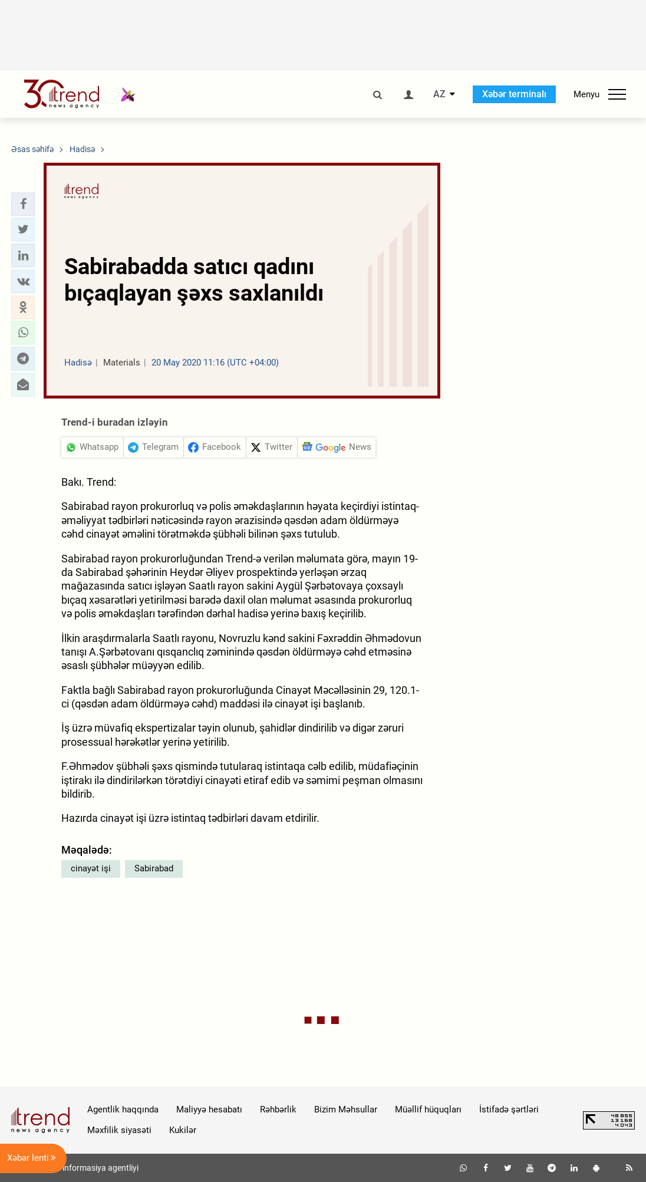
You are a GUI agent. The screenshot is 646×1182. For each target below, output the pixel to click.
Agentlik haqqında (123, 1109)
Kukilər (182, 1130)
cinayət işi (91, 868)
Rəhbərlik (278, 1109)
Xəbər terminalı (514, 94)
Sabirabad (153, 868)
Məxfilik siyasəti (119, 1130)
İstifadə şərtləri (509, 1109)
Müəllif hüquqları (428, 1109)
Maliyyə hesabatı (209, 1109)
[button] (23, 204)
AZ (439, 94)
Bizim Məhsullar (345, 1109)
